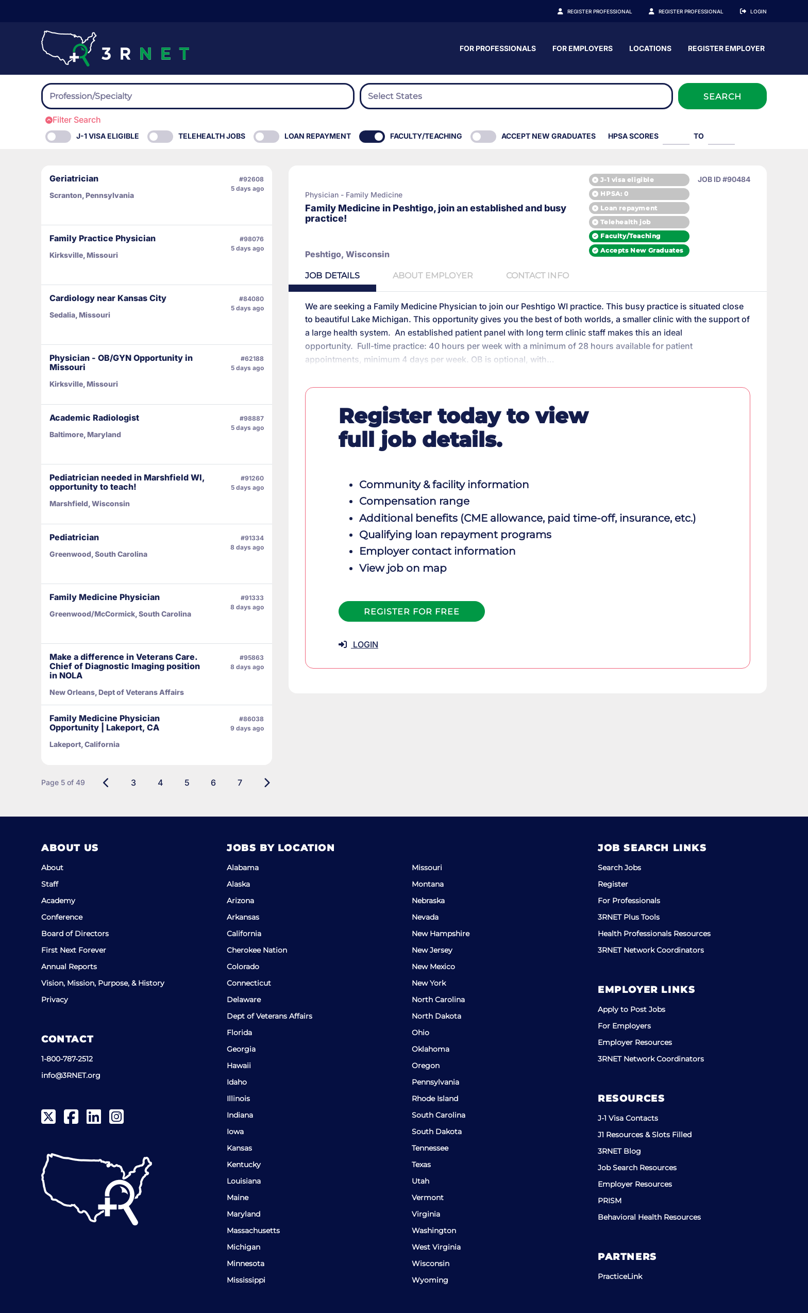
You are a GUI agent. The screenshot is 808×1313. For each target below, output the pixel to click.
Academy (58, 900)
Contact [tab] (537, 275)
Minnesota (245, 1263)
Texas (421, 1164)
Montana (428, 884)
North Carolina (438, 999)
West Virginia (436, 1247)
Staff (49, 884)
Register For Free (412, 612)
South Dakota (437, 1131)
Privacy (54, 999)
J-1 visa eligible (627, 180)
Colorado (243, 966)
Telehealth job (625, 222)
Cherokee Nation (257, 950)
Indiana (240, 1115)
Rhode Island (435, 1098)
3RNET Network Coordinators (651, 950)
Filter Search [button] (73, 119)
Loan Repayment (317, 135)
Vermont (428, 1197)
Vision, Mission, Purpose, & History (102, 983)
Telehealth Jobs (211, 135)
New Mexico (433, 966)
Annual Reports (69, 966)
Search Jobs (619, 867)
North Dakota (436, 1016)
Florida (239, 1032)
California (244, 933)
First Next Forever (73, 950)
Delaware (244, 999)
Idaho (237, 1082)
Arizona (240, 900)
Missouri (427, 867)
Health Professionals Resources (654, 933)
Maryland (243, 1214)
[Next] (266, 782)
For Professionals (593, 48)
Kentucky (244, 1164)
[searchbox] (106, 96)
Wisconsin (430, 1263)
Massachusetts (253, 1230)
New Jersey (432, 950)
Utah (420, 1181)
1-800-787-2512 (67, 1058)
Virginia (426, 1214)
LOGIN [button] (358, 644)
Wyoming (430, 1280)
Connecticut (249, 983)
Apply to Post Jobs (631, 1009)
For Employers (678, 48)
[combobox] (198, 96)
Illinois (238, 1098)
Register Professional (611, 11)
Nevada (425, 917)
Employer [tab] (433, 275)
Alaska (238, 884)
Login (758, 11)
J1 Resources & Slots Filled (645, 1134)
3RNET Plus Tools (629, 917)
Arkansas (243, 917)
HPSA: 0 (614, 193)
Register (613, 884)
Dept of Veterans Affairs (269, 1016)
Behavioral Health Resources (649, 1217)
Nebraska (428, 900)
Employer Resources (635, 1042)
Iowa (235, 1131)
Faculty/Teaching (426, 135)
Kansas (239, 1148)
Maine (237, 1197)
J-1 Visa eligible (107, 135)
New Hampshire (440, 933)
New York (429, 983)
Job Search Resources (637, 1167)
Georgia (241, 1049)
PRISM (609, 1200)
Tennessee (430, 1148)
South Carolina (438, 1115)
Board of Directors (75, 933)
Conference (61, 917)
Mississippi (246, 1280)
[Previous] (106, 782)
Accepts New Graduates (641, 250)
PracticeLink (620, 1276)
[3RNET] (115, 48)
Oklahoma (430, 1049)
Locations (746, 48)
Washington (434, 1230)
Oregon (426, 1065)
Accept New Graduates (548, 135)
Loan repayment (628, 208)
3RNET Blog (619, 1151)
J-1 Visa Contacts (628, 1118)
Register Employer (696, 11)
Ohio (420, 1032)
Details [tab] (332, 275)
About (52, 867)
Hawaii (239, 1065)
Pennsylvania (435, 1082)
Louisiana (244, 1181)
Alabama (243, 867)
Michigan (243, 1247)
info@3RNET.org (70, 1075)
